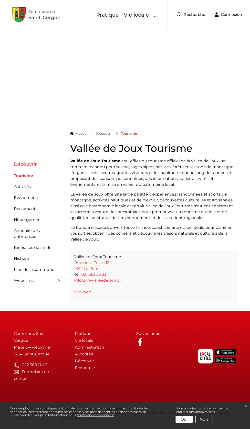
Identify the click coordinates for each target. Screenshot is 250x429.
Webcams (24, 280)
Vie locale (136, 15)
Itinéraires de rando (33, 247)
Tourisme (23, 177)
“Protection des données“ (95, 415)
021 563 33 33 (93, 274)
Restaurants (26, 208)
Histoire (21, 258)
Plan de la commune (34, 269)
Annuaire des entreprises (27, 233)
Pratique (107, 15)
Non (204, 419)
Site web (85, 292)
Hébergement (28, 219)
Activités (22, 186)
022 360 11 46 (34, 365)
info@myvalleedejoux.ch (98, 280)
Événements (26, 197)
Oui (184, 419)
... (156, 15)
